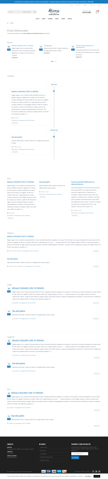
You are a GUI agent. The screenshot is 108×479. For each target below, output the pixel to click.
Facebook (93, 471)
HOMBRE (50, 18)
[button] (52, 61)
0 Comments (31, 120)
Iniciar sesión (43, 447)
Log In (99, 5)
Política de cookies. (85, 471)
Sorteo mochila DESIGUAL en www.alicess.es (85, 46)
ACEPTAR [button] (97, 476)
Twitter (96, 471)
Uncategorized (22, 120)
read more (15, 57)
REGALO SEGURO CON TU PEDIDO (22, 46)
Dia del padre (48, 46)
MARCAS (70, 18)
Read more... (15, 123)
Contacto (92, 5)
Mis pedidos (43, 454)
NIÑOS (57, 18)
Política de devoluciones (46, 457)
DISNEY (63, 18)
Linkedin (99, 471)
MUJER (43, 18)
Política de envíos (44, 460)
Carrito (85, 5)
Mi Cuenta (78, 5)
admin (15, 120)
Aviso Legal (77, 471)
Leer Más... (88, 476)
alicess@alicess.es (12, 457)
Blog (71, 5)
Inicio (37, 18)
